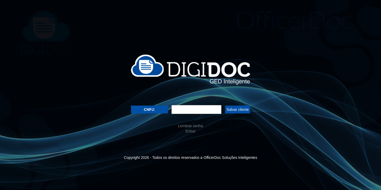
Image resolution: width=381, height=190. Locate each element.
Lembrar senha (190, 126)
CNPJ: (149, 109)
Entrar (190, 131)
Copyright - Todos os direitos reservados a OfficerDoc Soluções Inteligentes (190, 157)
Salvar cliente (237, 109)
